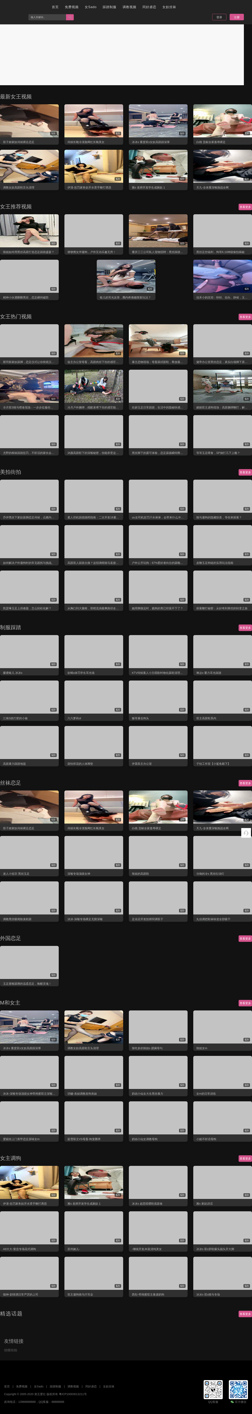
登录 (219, 17)
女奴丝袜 (169, 7)
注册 (237, 17)
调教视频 (129, 7)
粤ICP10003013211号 (73, 1394)
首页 (55, 7)
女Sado (91, 7)
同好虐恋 (149, 7)
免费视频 (72, 7)
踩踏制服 (109, 7)
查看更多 (245, 207)
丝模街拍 (10, 1350)
